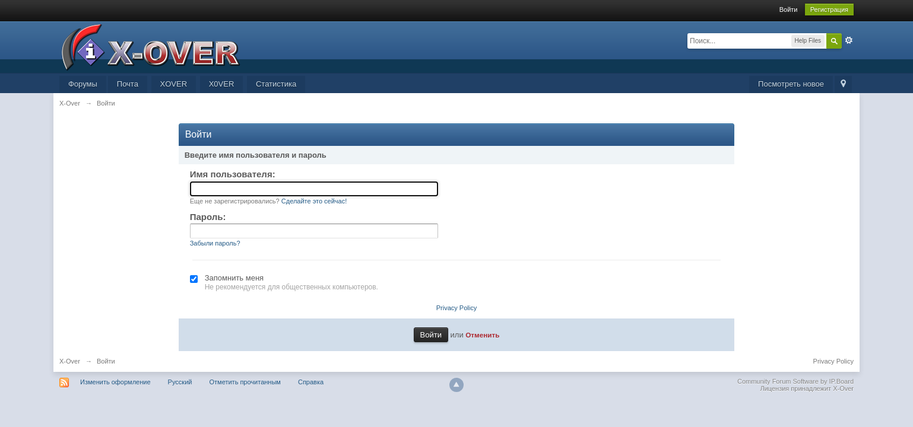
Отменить (482, 335)
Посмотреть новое (791, 83)
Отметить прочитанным (245, 381)
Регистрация (829, 9)
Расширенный (849, 40)
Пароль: (208, 217)
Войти (788, 9)
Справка (311, 381)
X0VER (221, 83)
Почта (127, 83)
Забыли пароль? (215, 243)
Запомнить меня (234, 277)
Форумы (82, 83)
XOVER (174, 83)
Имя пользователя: (232, 174)
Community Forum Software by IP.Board (795, 381)
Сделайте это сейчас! (314, 201)
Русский (180, 381)
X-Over (69, 361)
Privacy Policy (456, 307)
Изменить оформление (115, 381)
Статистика (276, 83)
